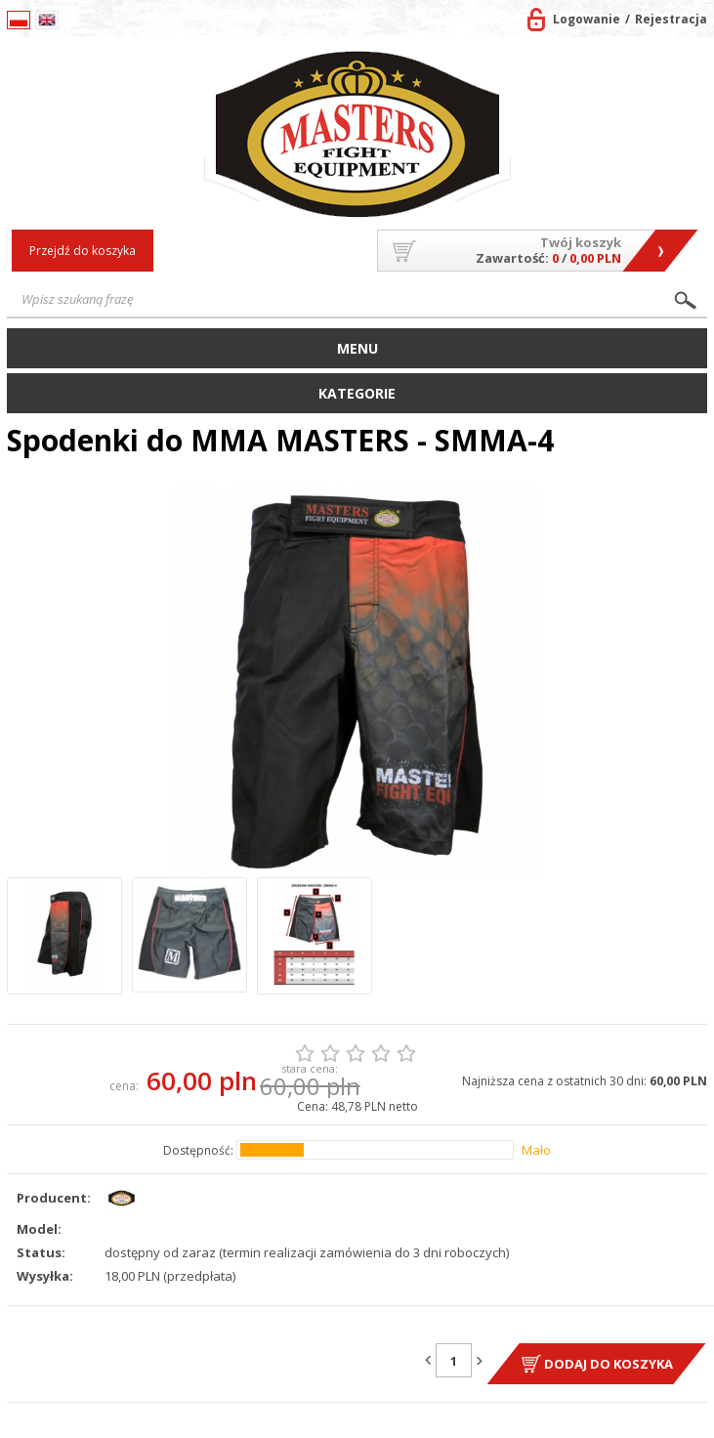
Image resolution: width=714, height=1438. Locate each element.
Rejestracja (671, 19)
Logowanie (586, 19)
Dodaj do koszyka (608, 1364)
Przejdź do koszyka (82, 250)
